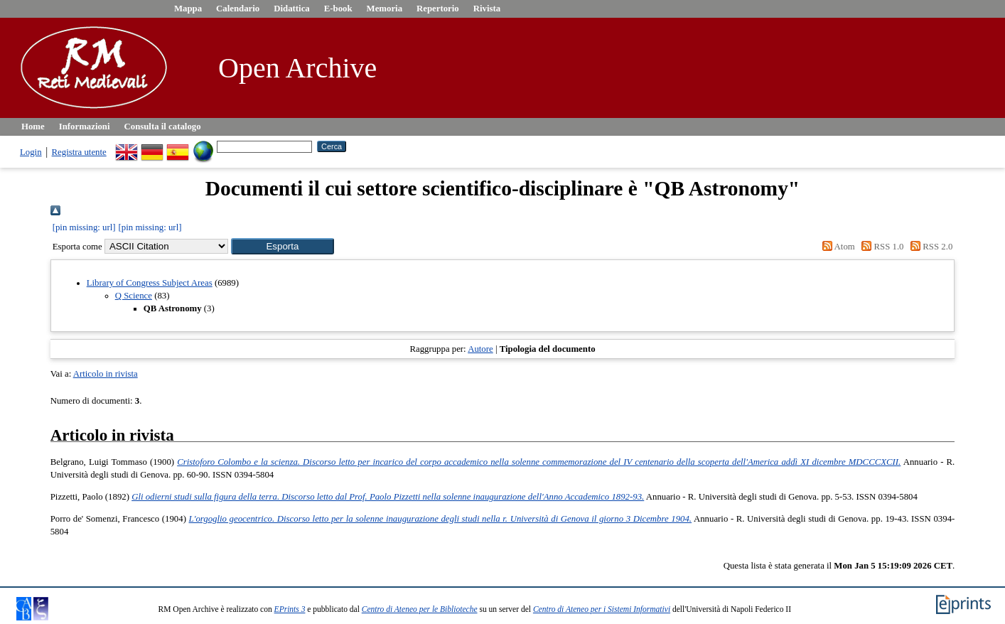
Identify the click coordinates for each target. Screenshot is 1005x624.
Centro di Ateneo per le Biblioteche (420, 609)
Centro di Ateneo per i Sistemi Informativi (601, 609)
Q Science (133, 296)
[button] (282, 246)
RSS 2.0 (929, 247)
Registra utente (79, 152)
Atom (836, 247)
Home (33, 126)
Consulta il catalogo (162, 126)
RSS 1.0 (880, 247)
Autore (480, 349)
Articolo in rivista (105, 374)
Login (31, 152)
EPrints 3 (290, 609)
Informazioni (84, 126)
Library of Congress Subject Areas (150, 283)
